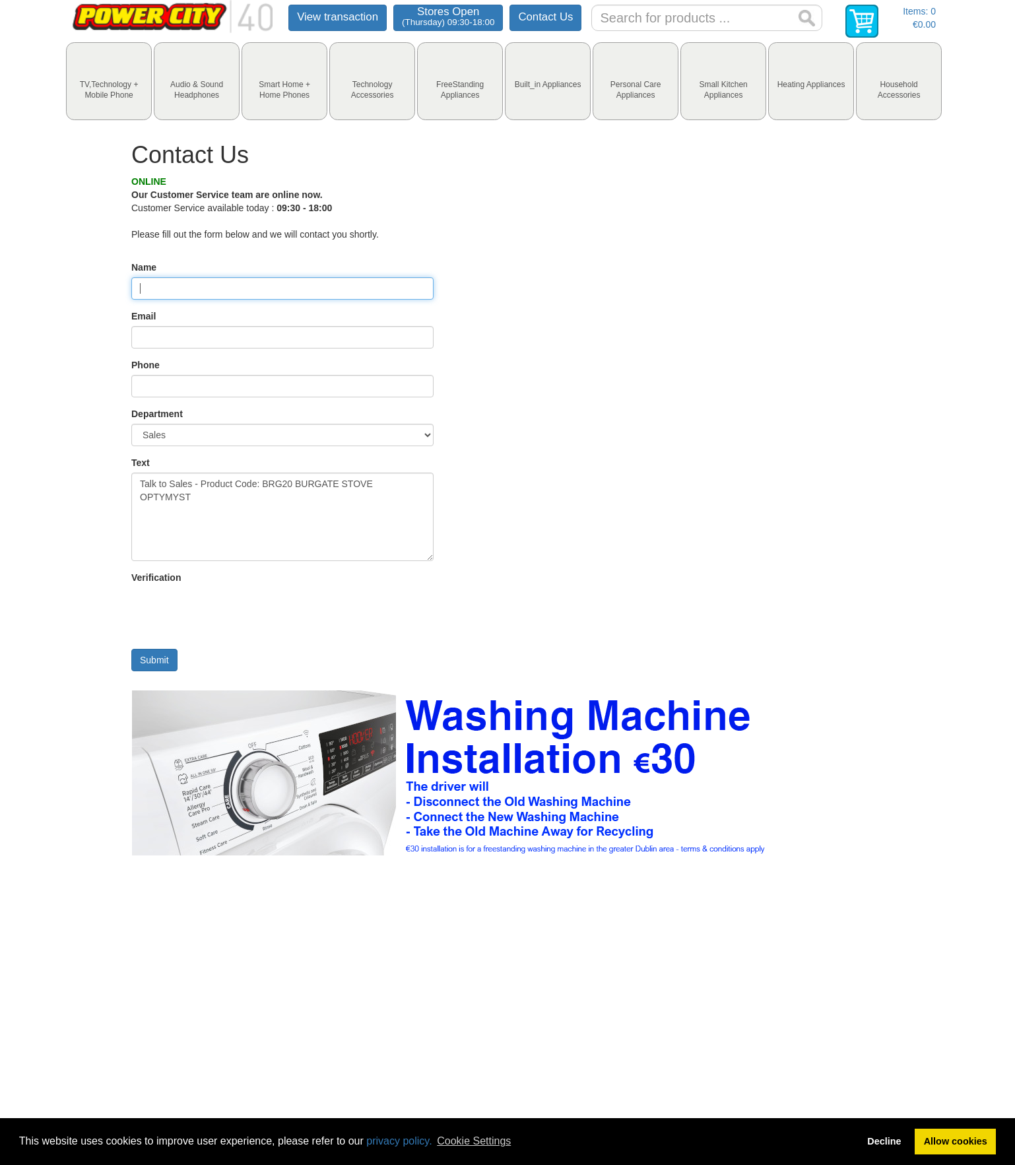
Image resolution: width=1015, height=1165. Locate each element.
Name (143, 267)
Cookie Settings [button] (474, 1141)
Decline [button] (884, 1141)
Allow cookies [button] (955, 1141)
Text (140, 462)
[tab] (109, 81)
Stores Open (448, 16)
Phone (145, 365)
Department (157, 414)
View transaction (337, 17)
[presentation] (109, 81)
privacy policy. (399, 1141)
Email (143, 316)
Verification (156, 577)
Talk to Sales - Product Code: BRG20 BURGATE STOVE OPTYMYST (282, 517)
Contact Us (545, 17)
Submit (154, 660)
